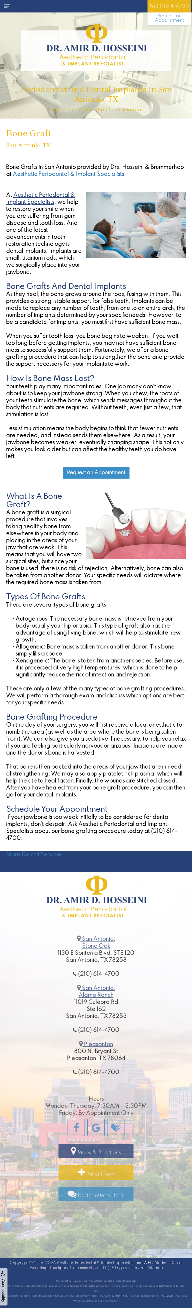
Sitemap (155, 1268)
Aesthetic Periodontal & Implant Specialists (68, 174)
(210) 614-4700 (169, 6)
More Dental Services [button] (34, 855)
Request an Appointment (169, 18)
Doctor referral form (96, 1210)
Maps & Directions (96, 1167)
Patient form (96, 1188)
